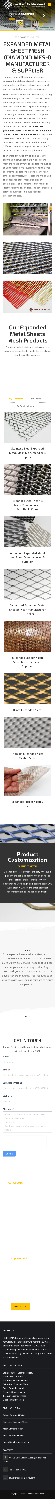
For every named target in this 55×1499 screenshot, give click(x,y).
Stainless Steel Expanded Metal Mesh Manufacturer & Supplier (27, 453)
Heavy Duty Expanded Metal (16, 1442)
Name (6, 1056)
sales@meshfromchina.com (22, 1477)
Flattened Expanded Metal (15, 1422)
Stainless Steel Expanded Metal (18, 1372)
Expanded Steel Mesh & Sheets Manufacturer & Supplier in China (27, 505)
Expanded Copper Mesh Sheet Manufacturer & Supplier (27, 662)
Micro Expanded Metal (13, 1435)
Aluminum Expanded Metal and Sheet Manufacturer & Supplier (27, 557)
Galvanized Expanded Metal (16, 1384)
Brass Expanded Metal (27, 710)
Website (7, 1096)
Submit (9, 1154)
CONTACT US (20, 1306)
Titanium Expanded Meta (14, 1396)
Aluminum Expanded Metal (15, 1380)
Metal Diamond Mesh (13, 1428)
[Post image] (27, 427)
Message (8, 1109)
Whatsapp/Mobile (13, 1082)
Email (6, 1069)
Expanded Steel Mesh (13, 1376)
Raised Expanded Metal (14, 1415)
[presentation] (24, 1141)
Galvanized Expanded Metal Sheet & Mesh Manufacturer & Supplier (27, 609)
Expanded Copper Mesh (14, 1392)
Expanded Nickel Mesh (13, 1399)
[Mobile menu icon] (49, 4)
